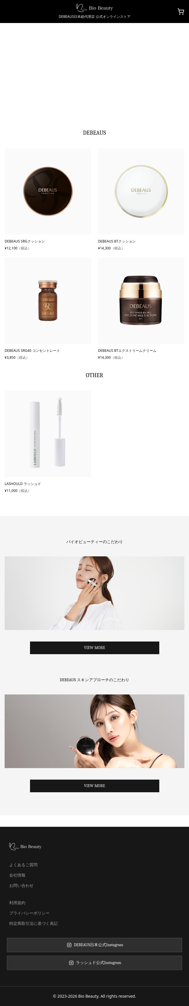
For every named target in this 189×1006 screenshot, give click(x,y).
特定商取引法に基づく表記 (33, 923)
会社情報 (17, 875)
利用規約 (17, 902)
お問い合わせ (21, 885)
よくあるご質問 (23, 864)
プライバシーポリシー (29, 913)
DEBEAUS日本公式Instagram (94, 944)
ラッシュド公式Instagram (94, 962)
